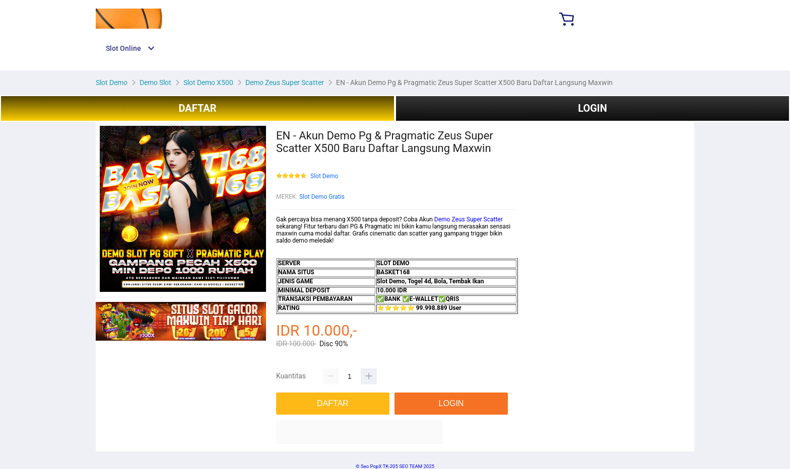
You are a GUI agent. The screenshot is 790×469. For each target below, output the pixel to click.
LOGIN (592, 108)
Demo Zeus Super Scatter (468, 219)
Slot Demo (324, 176)
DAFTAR (197, 108)
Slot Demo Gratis (322, 196)
